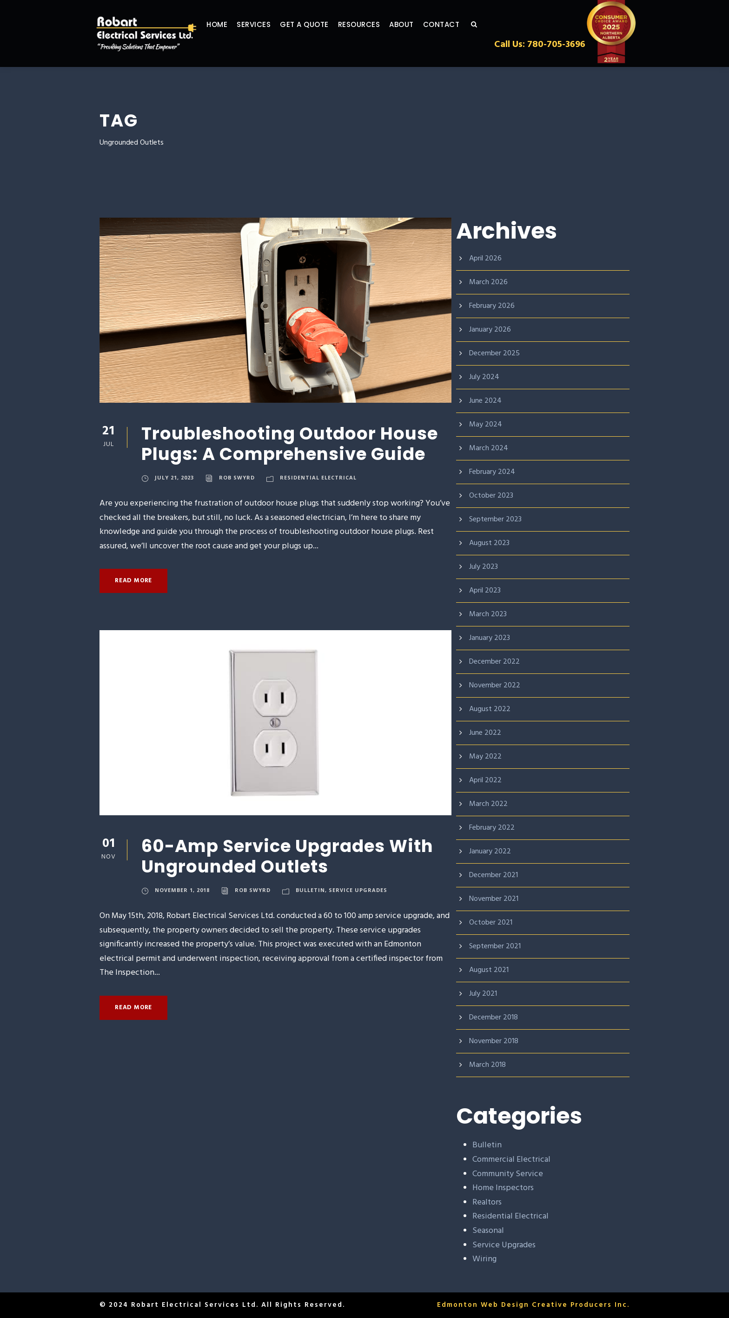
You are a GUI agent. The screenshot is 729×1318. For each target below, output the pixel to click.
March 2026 (489, 282)
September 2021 (496, 946)
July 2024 (485, 377)
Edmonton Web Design (480, 1305)
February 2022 (493, 828)
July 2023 (485, 567)
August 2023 (490, 543)
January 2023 (491, 638)
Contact (449, 24)
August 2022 (490, 709)
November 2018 (495, 1041)
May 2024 (485, 424)
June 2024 (486, 401)
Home (217, 24)
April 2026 (486, 258)
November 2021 (495, 899)
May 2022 (485, 756)
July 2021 (485, 994)
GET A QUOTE (308, 24)
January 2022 (491, 851)
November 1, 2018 (182, 891)
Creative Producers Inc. (580, 1305)
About (410, 24)
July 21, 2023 (175, 478)
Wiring (484, 1259)
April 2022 (486, 780)
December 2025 (495, 353)
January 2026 (491, 329)
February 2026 (493, 306)
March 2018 (489, 1065)
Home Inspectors (504, 1188)
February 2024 (493, 472)
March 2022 (489, 804)
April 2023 (486, 590)
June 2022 (486, 733)
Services (256, 24)
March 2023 (489, 614)
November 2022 (495, 685)
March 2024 (489, 448)
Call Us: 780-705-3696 (537, 44)
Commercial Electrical (512, 1160)
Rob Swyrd (238, 478)
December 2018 (495, 1017)
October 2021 (491, 922)
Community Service (508, 1174)
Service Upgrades (359, 891)
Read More (135, 580)
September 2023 (496, 519)
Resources (366, 24)
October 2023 (491, 495)
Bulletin (311, 891)
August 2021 (490, 970)
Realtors (488, 1202)
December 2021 (495, 875)
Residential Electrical (320, 478)
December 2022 (495, 662)
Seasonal (489, 1231)
